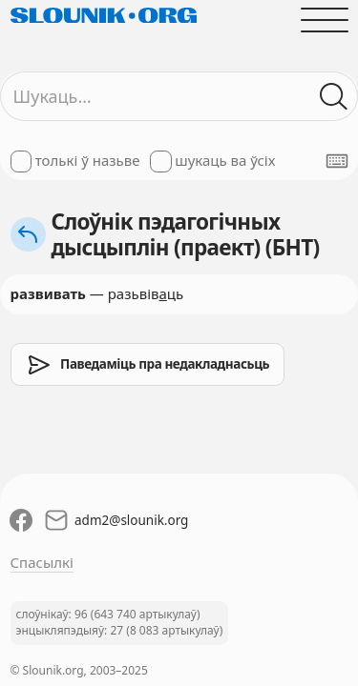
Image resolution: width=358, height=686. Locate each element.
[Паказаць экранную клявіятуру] (337, 161)
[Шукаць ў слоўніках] (333, 96)
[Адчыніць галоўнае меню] (324, 19)
